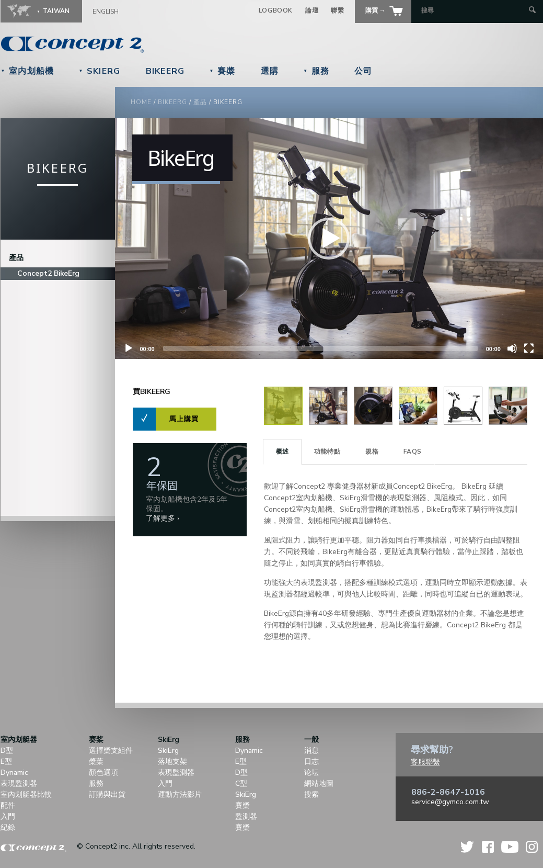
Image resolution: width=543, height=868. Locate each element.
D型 (7, 751)
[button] (329, 239)
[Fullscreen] (529, 348)
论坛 (311, 772)
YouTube (509, 847)
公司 (363, 71)
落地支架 (172, 761)
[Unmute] (512, 348)
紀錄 (8, 827)
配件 (8, 805)
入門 (8, 816)
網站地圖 (318, 783)
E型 (6, 761)
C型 (241, 783)
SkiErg (99, 71)
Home (141, 102)
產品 (200, 102)
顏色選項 (103, 772)
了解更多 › (162, 518)
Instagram (532, 847)
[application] (329, 238)
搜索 (311, 794)
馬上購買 (184, 419)
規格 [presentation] (371, 451)
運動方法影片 (180, 794)
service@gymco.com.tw (450, 802)
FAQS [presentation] (412, 451)
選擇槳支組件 (111, 751)
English (106, 11)
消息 (311, 751)
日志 (311, 761)
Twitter (468, 847)
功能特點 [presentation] (327, 451)
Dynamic (14, 772)
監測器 (246, 816)
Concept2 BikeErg (48, 273)
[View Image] (283, 422)
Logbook (276, 10)
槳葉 (96, 761)
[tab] (282, 452)
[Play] (128, 348)
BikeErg (165, 71)
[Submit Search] (532, 10)
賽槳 (223, 71)
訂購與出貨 (107, 794)
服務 (316, 71)
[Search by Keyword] (473, 10)
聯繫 (337, 10)
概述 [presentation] (282, 451)
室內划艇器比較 (26, 794)
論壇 (311, 10)
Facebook (488, 847)
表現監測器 (19, 783)
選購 (270, 71)
